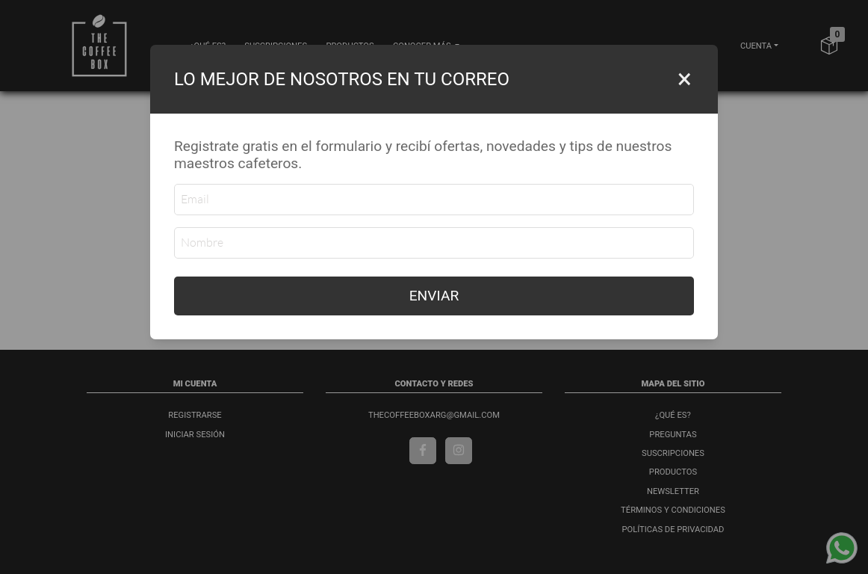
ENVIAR (434, 295)
